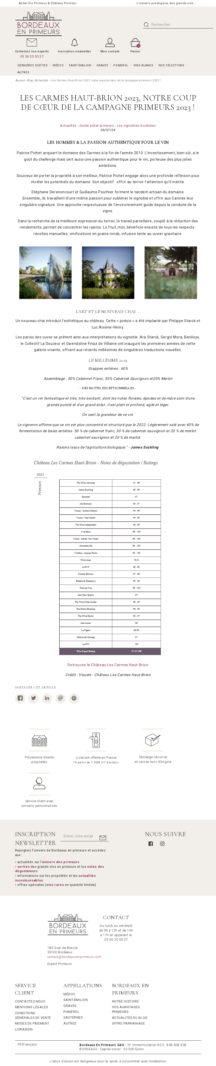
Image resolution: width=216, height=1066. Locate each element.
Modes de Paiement (32, 979)
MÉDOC (58, 65)
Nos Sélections (171, 65)
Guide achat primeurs (96, 125)
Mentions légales (31, 963)
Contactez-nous (30, 957)
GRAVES (102, 65)
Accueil (20, 80)
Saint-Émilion (75, 956)
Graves (70, 962)
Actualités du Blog (130, 974)
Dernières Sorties (33, 65)
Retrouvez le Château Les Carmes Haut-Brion (108, 665)
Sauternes (73, 973)
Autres (69, 979)
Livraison (24, 985)
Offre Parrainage (128, 979)
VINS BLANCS (143, 65)
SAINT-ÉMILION (80, 65)
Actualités (42, 80)
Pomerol (71, 968)
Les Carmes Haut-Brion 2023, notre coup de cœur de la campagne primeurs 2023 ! (106, 80)
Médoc (69, 950)
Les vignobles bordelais (136, 125)
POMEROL (120, 65)
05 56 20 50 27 (32, 56)
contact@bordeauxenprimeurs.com (74, 913)
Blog (30, 80)
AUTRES (23, 72)
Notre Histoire (125, 957)
